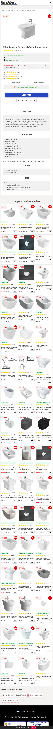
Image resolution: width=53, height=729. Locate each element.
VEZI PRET (26, 95)
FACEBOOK (21, 712)
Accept (33, 727)
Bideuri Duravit (30, 10)
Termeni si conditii (11, 717)
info (15, 231)
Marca (5, 10)
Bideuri (11, 10)
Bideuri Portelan (21, 695)
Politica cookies (42, 717)
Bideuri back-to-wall (35, 695)
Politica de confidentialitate (27, 717)
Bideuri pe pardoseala (10, 700)
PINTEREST (31, 712)
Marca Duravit (20, 10)
